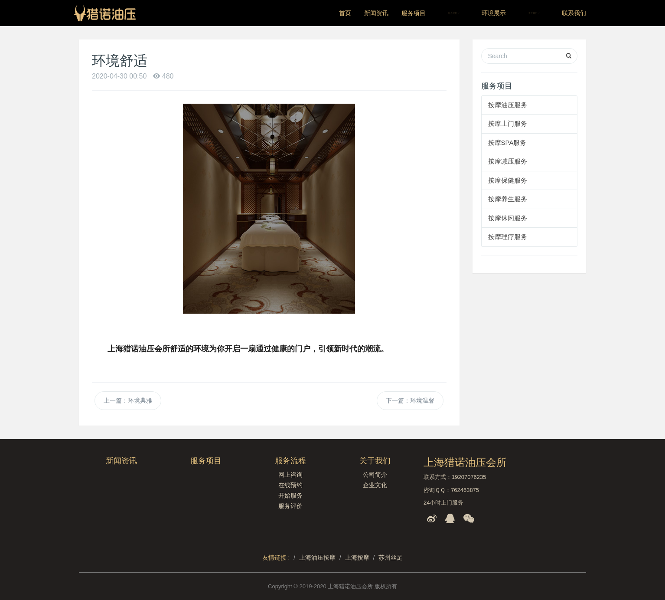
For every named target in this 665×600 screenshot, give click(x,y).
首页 (345, 13)
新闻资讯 (376, 13)
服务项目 (413, 13)
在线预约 (290, 485)
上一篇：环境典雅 (128, 400)
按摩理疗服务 (507, 236)
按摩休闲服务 (507, 218)
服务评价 (290, 505)
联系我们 (574, 13)
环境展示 (494, 13)
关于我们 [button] (534, 13)
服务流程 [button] (454, 13)
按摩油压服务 (507, 104)
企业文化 (375, 485)
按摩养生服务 (507, 199)
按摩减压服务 (507, 161)
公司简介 (375, 474)
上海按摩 (357, 557)
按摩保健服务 (507, 180)
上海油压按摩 (317, 557)
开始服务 (290, 495)
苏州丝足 (390, 557)
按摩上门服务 (507, 123)
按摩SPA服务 (507, 142)
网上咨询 (290, 474)
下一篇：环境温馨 (410, 400)
